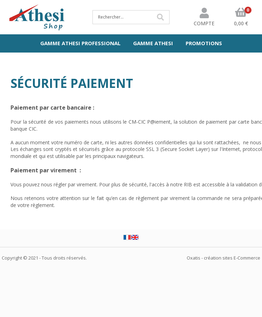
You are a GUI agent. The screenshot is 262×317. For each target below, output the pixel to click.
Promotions (204, 43)
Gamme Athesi (153, 43)
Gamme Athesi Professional (80, 43)
